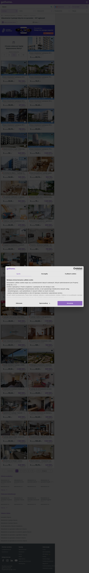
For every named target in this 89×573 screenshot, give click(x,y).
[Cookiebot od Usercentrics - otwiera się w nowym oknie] (74, 268)
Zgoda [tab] (18, 274)
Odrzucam (19, 303)
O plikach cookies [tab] (70, 274)
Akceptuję (70, 303)
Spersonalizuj (44, 303)
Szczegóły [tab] (44, 274)
